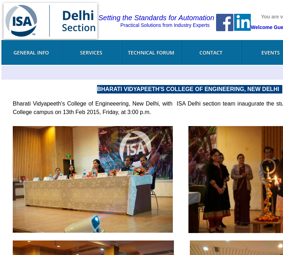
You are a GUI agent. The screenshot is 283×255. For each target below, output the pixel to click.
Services (91, 52)
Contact (210, 52)
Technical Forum (151, 52)
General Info (31, 52)
